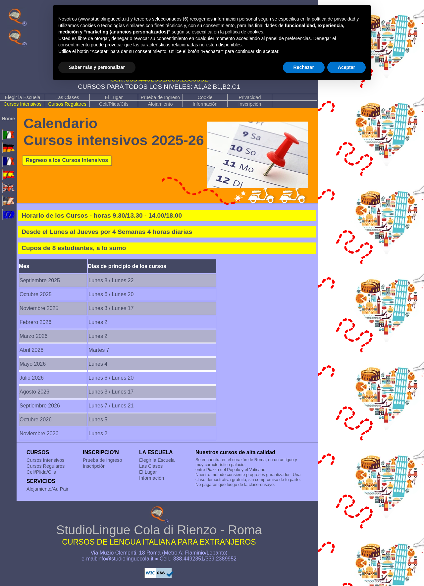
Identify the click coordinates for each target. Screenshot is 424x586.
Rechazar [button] (303, 67)
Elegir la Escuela (22, 97)
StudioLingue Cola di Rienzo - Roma (159, 535)
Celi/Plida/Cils (114, 104)
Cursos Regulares (67, 104)
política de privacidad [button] (333, 19)
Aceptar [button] (346, 67)
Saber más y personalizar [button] (97, 67)
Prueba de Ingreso (160, 97)
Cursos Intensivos (22, 104)
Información (204, 104)
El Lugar (114, 97)
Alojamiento (160, 104)
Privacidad (249, 97)
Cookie (205, 97)
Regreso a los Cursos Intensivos (67, 160)
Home (8, 118)
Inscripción (249, 104)
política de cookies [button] (244, 31)
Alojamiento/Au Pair (47, 489)
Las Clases (67, 97)
